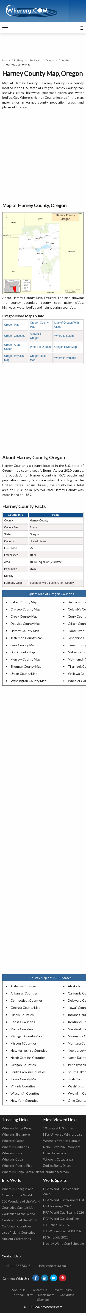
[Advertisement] (43, 156)
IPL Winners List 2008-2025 (63, 1231)
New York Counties (24, 1100)
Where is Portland (65, 358)
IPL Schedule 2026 (56, 1225)
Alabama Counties (24, 986)
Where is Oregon (40, 346)
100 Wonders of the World (21, 1201)
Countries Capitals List (18, 1207)
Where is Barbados (15, 1147)
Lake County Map (23, 645)
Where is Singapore (16, 1134)
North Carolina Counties (28, 1058)
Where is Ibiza (12, 1153)
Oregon (50, 60)
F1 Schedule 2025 (56, 1237)
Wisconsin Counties (25, 1093)
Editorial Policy (22, 1295)
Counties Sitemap (56, 1172)
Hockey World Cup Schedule (63, 1243)
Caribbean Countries (17, 1226)
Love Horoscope (55, 1153)
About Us (18, 1290)
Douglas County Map (26, 623)
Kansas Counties (23, 1022)
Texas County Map (24, 1079)
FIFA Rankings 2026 (57, 1206)
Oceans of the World (17, 1195)
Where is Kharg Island (17, 1189)
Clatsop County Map (25, 609)
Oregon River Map (65, 346)
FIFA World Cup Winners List (63, 1200)
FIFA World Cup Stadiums (61, 1219)
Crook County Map (24, 616)
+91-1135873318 (18, 1266)
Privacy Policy (62, 1290)
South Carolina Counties (28, 1072)
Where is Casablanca (58, 1159)
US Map (18, 60)
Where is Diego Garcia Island (22, 1172)
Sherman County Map (26, 666)
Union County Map (24, 674)
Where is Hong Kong (17, 1128)
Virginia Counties (23, 1086)
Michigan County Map (26, 1036)
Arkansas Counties (24, 993)
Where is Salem (64, 335)
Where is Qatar (13, 1141)
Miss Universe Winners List (62, 1134)
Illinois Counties (22, 1015)
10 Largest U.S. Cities (58, 1128)
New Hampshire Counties (29, 1050)
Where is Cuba (12, 1159)
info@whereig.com (52, 1266)
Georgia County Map (25, 1007)
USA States (34, 60)
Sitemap (43, 1299)
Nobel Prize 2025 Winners (61, 1147)
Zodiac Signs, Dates (57, 1165)
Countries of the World (18, 1214)
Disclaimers (46, 1295)
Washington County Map (28, 681)
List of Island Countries (18, 1232)
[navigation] (5, 28)
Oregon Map (11, 324)
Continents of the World (19, 1220)
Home (6, 60)
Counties (64, 60)
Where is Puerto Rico (17, 1165)
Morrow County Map (25, 659)
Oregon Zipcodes (14, 335)
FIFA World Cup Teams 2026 (63, 1212)
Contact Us (39, 1290)
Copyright (67, 1295)
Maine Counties (22, 1029)
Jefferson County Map (27, 638)
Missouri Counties (24, 1043)
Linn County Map (23, 652)
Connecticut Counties (27, 1000)
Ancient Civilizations (16, 1239)
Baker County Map (24, 602)
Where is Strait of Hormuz (61, 1141)
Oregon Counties (23, 1065)
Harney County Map (25, 631)
